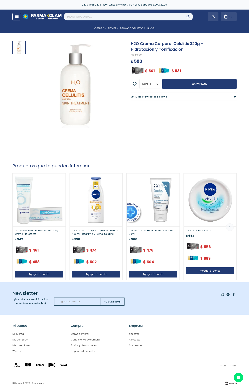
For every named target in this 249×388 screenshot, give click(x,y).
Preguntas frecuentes (83, 351)
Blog (150, 28)
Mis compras (20, 339)
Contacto (134, 339)
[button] (230, 227)
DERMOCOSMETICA (132, 28)
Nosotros (134, 334)
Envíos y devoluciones (84, 345)
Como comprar (80, 334)
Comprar (199, 84)
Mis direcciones (21, 345)
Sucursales (135, 345)
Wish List (17, 351)
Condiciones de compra (85, 339)
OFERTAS (100, 28)
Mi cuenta (18, 334)
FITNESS (113, 28)
